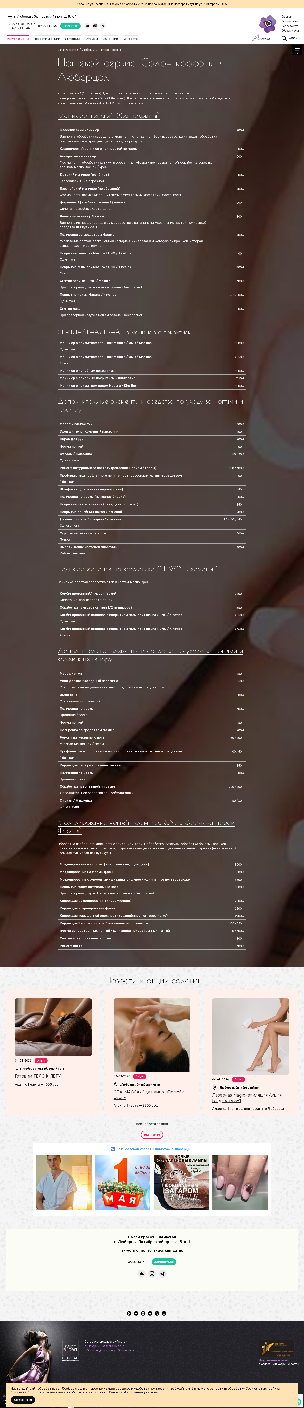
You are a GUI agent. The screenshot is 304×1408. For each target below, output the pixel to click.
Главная (287, 16)
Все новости (290, 21)
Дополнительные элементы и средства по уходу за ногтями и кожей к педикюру (150, 655)
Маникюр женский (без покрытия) (109, 115)
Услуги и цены (18, 39)
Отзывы (92, 39)
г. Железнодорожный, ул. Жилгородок (110, 1350)
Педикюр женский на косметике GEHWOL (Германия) (138, 569)
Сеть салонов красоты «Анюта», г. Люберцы (153, 1149)
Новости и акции (47, 39)
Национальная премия (273, 1360)
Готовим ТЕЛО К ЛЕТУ (38, 1076)
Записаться (70, 25)
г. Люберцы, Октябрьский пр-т (104, 1346)
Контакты (130, 39)
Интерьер (73, 39)
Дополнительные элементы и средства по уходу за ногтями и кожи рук (150, 405)
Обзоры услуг (290, 30)
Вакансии (110, 39)
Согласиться (23, 1400)
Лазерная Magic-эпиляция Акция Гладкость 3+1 (247, 1097)
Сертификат (290, 26)
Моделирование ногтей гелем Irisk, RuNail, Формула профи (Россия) (146, 826)
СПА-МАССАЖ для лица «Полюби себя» (149, 1094)
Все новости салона (152, 1124)
